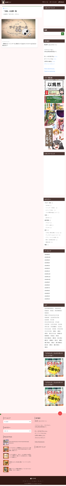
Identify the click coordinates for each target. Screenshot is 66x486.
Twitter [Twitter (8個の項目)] (46, 314)
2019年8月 (47, 263)
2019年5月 (47, 266)
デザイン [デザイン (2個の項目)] (47, 327)
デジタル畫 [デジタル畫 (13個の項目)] (53, 327)
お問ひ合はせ (61, 2)
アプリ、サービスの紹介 (52, 237)
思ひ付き (49, 218)
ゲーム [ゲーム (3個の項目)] (57, 323)
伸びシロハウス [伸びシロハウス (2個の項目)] (52, 334)
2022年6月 (47, 254)
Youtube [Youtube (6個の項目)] (47, 318)
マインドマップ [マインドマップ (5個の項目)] (48, 332)
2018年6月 (47, 291)
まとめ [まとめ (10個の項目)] (47, 320)
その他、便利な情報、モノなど (53, 233)
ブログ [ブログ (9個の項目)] (54, 330)
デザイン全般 (50, 225)
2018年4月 (47, 297)
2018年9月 (47, 283)
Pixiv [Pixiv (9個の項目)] (51, 311)
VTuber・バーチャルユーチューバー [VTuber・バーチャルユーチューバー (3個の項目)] (52, 316)
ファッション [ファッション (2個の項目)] (48, 330)
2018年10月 (48, 280)
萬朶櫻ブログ (8, 2)
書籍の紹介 (49, 242)
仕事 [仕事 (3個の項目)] (46, 334)
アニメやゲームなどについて (53, 235)
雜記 (47, 245)
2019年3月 (47, 269)
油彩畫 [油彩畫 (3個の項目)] (51, 341)
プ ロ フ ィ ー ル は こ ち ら (32, 482)
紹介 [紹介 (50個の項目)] (46, 346)
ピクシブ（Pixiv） (51, 210)
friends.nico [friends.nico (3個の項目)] (58, 309)
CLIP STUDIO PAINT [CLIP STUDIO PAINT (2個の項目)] (49, 309)
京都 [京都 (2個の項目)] (54, 332)
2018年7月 (47, 288)
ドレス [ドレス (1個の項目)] (59, 327)
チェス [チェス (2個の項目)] (60, 325)
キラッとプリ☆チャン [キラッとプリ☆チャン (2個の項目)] (49, 323)
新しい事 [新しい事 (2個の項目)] (60, 339)
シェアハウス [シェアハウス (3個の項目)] (54, 325)
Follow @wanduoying (49, 68)
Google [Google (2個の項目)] (47, 311)
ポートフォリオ (53, 2)
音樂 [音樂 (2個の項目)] (46, 348)
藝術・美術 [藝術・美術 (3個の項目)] (56, 346)
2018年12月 (48, 274)
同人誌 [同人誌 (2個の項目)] (52, 336)
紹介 (47, 230)
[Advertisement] (54, 17)
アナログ (49, 223)
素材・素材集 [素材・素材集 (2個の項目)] (59, 343)
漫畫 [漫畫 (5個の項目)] (60, 341)
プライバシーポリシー (49, 64)
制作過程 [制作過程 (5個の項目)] (47, 336)
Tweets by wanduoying (49, 71)
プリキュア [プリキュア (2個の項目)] (60, 330)
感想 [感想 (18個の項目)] (54, 339)
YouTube (49, 205)
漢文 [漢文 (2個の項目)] (56, 341)
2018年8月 (47, 286)
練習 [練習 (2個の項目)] (51, 346)
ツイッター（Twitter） (51, 208)
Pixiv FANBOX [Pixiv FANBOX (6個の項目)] (58, 311)
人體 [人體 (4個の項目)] (58, 332)
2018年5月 (47, 294)
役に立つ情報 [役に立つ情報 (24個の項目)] (48, 339)
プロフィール (45, 2)
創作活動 (48, 220)
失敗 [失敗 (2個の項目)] (57, 336)
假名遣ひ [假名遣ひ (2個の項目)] (59, 334)
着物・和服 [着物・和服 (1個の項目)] (47, 343)
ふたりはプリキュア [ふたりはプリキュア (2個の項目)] (55, 318)
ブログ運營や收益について (52, 212)
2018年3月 (47, 300)
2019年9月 (47, 260)
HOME (33, 479)
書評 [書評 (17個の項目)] (46, 341)
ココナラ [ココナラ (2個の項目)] (47, 325)
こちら (56, 56)
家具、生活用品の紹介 (52, 240)
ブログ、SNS (49, 203)
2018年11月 (48, 277)
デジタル (49, 228)
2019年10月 (48, 257)
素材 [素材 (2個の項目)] (53, 343)
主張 (47, 215)
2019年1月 (47, 271)
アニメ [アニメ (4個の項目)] (52, 320)
